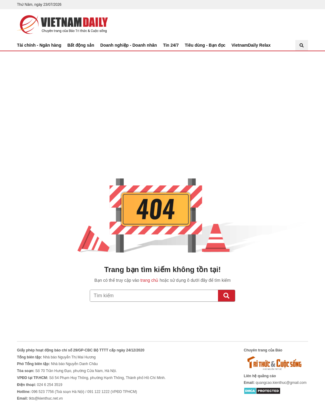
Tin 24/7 (171, 45)
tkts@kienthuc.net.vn (46, 398)
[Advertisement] (162, 96)
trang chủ (149, 280)
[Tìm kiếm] (226, 296)
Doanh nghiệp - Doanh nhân (128, 45)
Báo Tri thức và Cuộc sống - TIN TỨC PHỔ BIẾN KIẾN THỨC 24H (62, 24)
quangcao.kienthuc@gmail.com (281, 383)
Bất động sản (80, 45)
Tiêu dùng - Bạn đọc (205, 45)
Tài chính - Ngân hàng (39, 45)
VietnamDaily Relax (251, 45)
